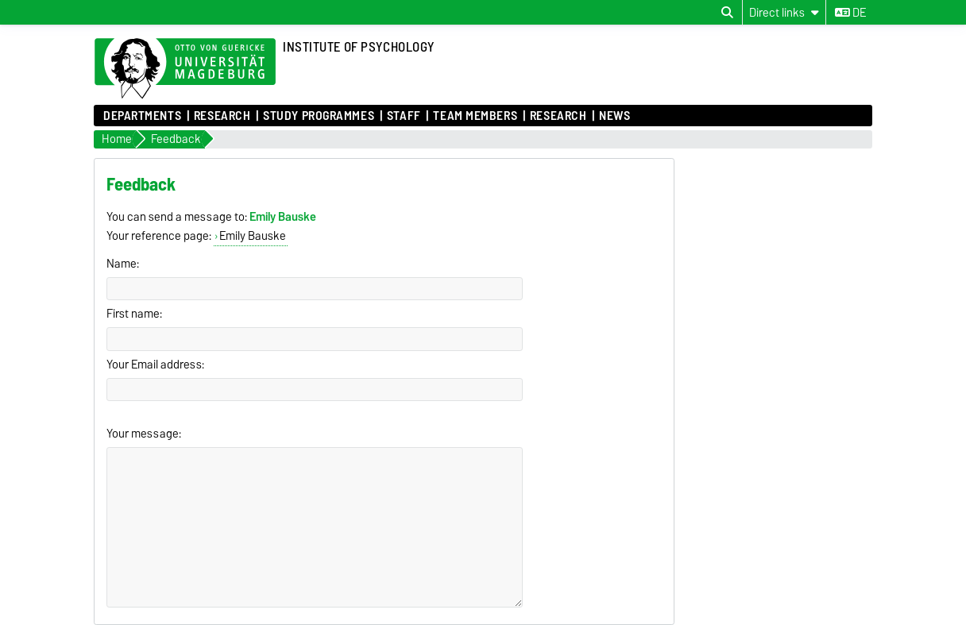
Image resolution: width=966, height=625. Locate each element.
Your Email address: (155, 364)
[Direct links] (784, 12)
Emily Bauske (252, 235)
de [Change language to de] (850, 12)
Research (222, 115)
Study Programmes (318, 115)
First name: (134, 313)
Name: (122, 263)
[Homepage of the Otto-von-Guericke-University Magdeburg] (185, 69)
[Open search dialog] (727, 12)
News (614, 115)
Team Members (475, 115)
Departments (142, 115)
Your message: (143, 433)
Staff (404, 115)
